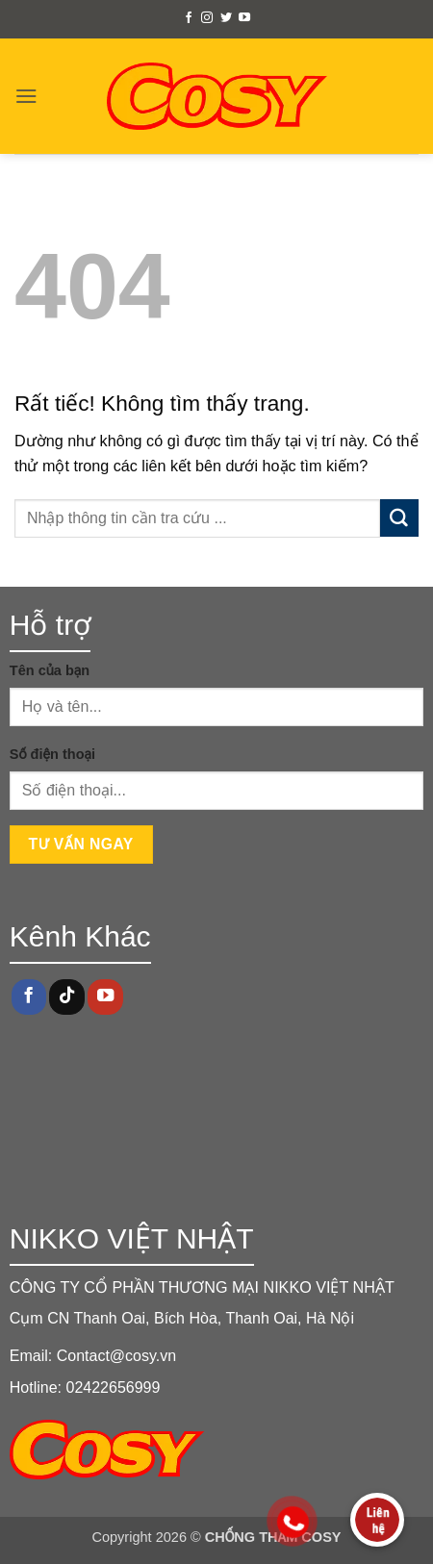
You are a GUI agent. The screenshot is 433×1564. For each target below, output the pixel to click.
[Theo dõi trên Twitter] (226, 18)
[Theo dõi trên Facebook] (188, 18)
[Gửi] (399, 518)
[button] (26, 95)
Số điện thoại (52, 754)
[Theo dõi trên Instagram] (207, 18)
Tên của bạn (49, 670)
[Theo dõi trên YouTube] (244, 18)
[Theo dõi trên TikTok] (66, 997)
